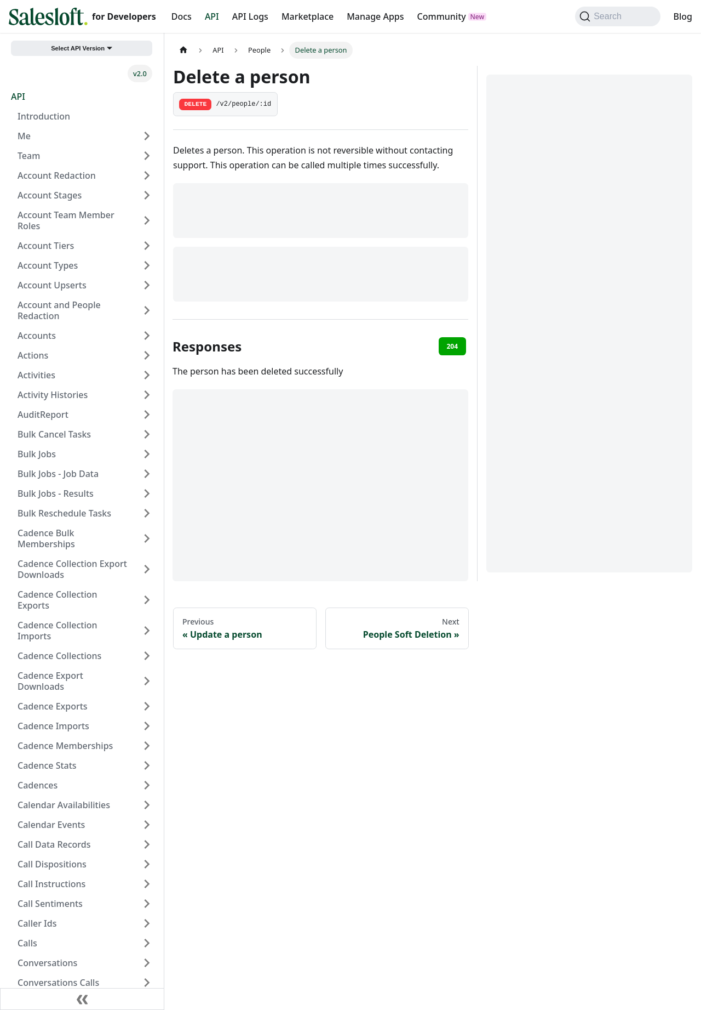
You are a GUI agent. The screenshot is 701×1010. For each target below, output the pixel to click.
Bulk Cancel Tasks (54, 434)
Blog (683, 16)
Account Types (48, 265)
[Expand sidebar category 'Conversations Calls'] (147, 982)
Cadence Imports (53, 726)
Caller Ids (37, 923)
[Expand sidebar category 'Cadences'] (147, 785)
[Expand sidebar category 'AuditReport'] (147, 414)
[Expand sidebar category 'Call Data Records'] (147, 844)
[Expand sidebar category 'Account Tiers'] (147, 245)
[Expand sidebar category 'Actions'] (147, 355)
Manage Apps (375, 16)
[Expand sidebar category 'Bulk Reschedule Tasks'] (147, 513)
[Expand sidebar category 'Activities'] (147, 375)
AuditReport (43, 414)
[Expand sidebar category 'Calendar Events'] (147, 824)
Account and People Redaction (59, 310)
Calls (27, 943)
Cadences (38, 785)
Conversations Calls (58, 983)
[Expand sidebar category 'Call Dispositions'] (147, 864)
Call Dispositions (52, 864)
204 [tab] (452, 346)
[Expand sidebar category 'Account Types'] (147, 265)
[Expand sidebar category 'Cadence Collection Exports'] (147, 600)
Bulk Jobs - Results (56, 493)
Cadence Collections (59, 656)
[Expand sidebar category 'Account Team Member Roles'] (147, 220)
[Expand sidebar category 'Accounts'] (147, 335)
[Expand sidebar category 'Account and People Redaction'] (147, 310)
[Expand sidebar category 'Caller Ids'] (147, 923)
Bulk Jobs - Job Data (58, 474)
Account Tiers (46, 246)
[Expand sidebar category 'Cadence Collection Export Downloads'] (147, 569)
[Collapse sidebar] (82, 999)
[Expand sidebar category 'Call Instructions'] (147, 884)
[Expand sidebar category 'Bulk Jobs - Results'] (147, 493)
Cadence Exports (53, 706)
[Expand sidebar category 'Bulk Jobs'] (147, 454)
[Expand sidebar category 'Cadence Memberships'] (147, 745)
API (212, 16)
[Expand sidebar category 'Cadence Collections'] (147, 656)
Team (29, 156)
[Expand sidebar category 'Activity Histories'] (147, 395)
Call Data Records (54, 844)
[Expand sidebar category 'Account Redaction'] (147, 175)
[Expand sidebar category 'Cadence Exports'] (147, 706)
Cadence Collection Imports (57, 630)
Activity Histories (53, 395)
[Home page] (183, 50)
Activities (36, 375)
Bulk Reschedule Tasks (64, 513)
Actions (33, 355)
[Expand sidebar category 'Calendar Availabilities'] (147, 805)
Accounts (37, 336)
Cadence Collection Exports (57, 599)
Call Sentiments (50, 904)
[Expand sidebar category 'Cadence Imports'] (147, 726)
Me (24, 136)
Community (441, 16)
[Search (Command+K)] (617, 16)
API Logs (250, 16)
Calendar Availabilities (64, 805)
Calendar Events (51, 825)
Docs (181, 16)
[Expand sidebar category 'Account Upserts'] (147, 285)
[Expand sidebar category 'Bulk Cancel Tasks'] (147, 434)
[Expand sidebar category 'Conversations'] (147, 963)
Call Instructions (51, 884)
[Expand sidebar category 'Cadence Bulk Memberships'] (147, 538)
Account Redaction (57, 175)
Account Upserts (52, 285)
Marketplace (307, 16)
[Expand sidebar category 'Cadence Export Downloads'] (147, 681)
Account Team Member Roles (66, 220)
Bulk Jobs (37, 454)
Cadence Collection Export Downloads (72, 569)
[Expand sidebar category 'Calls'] (147, 943)
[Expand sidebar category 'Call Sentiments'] (147, 903)
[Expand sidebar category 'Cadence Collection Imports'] (147, 630)
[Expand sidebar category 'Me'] (147, 136)
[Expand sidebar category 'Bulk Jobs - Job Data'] (147, 474)
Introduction (44, 116)
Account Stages (50, 195)
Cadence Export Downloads (50, 681)
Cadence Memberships (65, 746)
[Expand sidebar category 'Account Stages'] (147, 195)
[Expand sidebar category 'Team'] (147, 155)
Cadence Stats (47, 765)
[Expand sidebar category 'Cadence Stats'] (147, 765)
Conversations (47, 963)
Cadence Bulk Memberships (46, 538)
